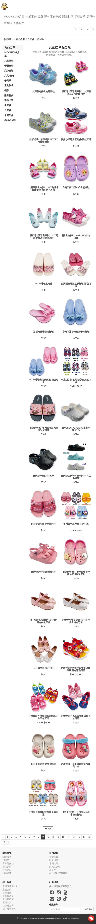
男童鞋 (91, 16)
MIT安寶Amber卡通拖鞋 (43, 523)
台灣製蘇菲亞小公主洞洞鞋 (75, 187)
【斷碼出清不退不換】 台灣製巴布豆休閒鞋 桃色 (76, 92)
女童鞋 (8, 22)
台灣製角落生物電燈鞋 (43, 91)
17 (84, 836)
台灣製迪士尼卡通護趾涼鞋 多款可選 (76, 717)
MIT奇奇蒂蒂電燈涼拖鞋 (43, 764)
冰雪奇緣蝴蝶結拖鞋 (43, 331)
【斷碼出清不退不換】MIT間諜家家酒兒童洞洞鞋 (43, 236)
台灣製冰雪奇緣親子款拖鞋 (75, 331)
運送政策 (6, 902)
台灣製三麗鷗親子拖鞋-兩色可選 (76, 284)
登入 (15, 886)
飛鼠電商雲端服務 (70, 918)
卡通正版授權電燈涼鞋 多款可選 (76, 380)
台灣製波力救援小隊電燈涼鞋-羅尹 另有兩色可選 (76, 669)
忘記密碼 (6, 889)
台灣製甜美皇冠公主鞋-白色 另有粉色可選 (76, 621)
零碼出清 (80, 16)
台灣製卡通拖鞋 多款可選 (76, 523)
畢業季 (7, 80)
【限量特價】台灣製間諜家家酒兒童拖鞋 (43, 429)
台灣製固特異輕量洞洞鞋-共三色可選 (76, 477)
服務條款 (6, 892)
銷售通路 (6, 873)
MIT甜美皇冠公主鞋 (43, 667)
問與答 (5, 860)
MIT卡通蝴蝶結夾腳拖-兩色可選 (43, 380)
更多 (48, 828)
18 (89, 836)
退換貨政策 (8, 899)
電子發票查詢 (9, 908)
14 (68, 836)
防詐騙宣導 (8, 905)
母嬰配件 (18, 22)
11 (53, 836)
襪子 (6, 90)
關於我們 (6, 856)
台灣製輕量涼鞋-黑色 (43, 475)
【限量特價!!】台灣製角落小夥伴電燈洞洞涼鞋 (76, 573)
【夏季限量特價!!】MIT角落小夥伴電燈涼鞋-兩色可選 (43, 188)
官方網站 (6, 869)
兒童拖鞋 (8, 60)
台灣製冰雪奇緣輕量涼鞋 (43, 571)
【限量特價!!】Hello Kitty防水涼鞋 (76, 236)
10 (48, 836)
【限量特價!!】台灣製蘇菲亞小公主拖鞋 (76, 813)
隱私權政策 (8, 895)
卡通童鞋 (31, 16)
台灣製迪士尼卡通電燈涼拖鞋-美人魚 (76, 765)
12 (58, 836)
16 (79, 836)
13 (63, 836)
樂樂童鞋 (7, 39)
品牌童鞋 (43, 16)
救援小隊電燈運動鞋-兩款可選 (76, 139)
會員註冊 (6, 886)
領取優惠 (87, 909)
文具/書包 (9, 75)
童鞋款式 (55, 16)
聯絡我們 (6, 866)
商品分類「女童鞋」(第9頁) (30, 39)
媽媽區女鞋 (10, 120)
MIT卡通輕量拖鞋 (43, 283)
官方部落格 (8, 863)
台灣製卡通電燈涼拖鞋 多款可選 (43, 813)
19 (4, 841)
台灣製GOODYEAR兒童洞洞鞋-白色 (76, 429)
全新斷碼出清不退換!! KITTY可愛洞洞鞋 (43, 140)
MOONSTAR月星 (14, 16)
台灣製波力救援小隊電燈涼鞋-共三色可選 (43, 717)
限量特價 (67, 16)
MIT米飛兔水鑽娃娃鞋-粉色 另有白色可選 (43, 621)
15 (74, 836)
